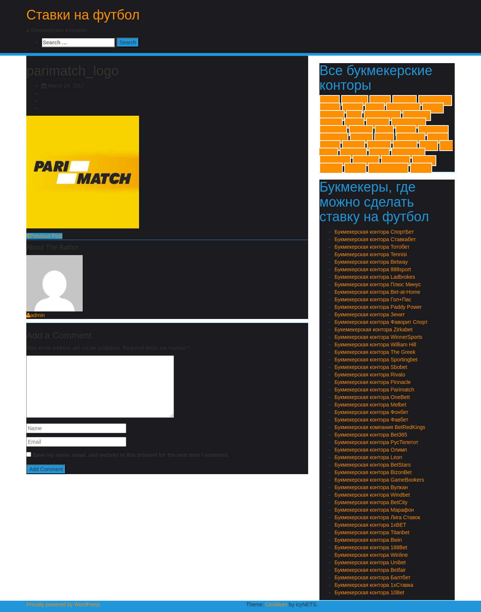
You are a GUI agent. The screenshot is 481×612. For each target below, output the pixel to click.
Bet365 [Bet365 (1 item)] (330, 108)
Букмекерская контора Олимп (370, 450)
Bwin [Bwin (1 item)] (354, 115)
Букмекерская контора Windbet (372, 495)
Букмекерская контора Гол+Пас (372, 299)
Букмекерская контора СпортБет (374, 232)
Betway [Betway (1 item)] (433, 108)
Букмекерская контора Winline (371, 555)
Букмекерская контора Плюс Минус (377, 284)
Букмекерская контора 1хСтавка (373, 585)
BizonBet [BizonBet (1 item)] (332, 115)
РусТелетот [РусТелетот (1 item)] (335, 160)
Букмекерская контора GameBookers (379, 480)
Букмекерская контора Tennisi (370, 254)
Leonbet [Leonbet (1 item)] (331, 123)
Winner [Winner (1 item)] (330, 145)
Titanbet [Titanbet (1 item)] (361, 138)
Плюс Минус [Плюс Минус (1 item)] (408, 153)
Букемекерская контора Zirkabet (373, 329)
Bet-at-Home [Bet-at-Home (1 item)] (435, 100)
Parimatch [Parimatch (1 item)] (333, 130)
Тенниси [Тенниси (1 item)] (424, 160)
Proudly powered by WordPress (63, 604)
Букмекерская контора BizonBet (372, 472)
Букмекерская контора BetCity (370, 502)
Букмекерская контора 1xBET (370, 525)
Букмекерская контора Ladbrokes (374, 277)
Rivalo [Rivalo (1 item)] (384, 130)
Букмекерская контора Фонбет (371, 412)
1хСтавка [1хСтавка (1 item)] (355, 100)
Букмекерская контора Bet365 (370, 435)
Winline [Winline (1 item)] (438, 138)
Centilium (276, 604)
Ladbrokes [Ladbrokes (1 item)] (416, 115)
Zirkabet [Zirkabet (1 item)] (354, 145)
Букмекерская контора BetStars (372, 465)
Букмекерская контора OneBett (372, 397)
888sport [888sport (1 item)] (404, 100)
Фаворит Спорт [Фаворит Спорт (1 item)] (388, 168)
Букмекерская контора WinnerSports (378, 337)
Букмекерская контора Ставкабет (375, 239)
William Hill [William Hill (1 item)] (410, 138)
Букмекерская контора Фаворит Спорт (381, 322)
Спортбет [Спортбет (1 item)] (366, 160)
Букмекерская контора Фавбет (371, 420)
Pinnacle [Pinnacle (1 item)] (361, 130)
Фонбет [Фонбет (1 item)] (421, 168)
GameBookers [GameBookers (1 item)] (382, 115)
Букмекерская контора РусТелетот (376, 442)
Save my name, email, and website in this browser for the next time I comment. (131, 455)
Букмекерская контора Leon (368, 457)
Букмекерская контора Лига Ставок (377, 517)
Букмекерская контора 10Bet (369, 592)
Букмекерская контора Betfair (370, 570)
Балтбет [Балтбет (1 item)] (379, 145)
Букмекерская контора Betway (371, 262)
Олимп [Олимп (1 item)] (379, 153)
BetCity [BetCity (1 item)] (353, 108)
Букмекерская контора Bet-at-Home (377, 292)
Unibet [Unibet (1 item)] (384, 138)
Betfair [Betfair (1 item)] (375, 108)
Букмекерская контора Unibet (370, 562)
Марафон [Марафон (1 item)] (353, 153)
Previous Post (44, 236)
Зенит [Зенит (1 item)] (428, 145)
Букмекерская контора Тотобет (372, 247)
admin (35, 315)
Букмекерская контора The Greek (374, 352)
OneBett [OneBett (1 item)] (378, 123)
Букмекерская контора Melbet (370, 405)
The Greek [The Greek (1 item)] (334, 138)
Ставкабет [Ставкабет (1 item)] (396, 160)
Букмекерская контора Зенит (369, 314)
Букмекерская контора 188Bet (370, 547)
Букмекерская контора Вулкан (371, 487)
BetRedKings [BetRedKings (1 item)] (403, 108)
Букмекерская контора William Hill (375, 345)
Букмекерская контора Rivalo (369, 375)
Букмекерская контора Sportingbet (375, 360)
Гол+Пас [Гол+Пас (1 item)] (405, 145)
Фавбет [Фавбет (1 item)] (355, 168)
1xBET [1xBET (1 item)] (329, 100)
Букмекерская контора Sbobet (370, 367)
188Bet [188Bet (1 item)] (380, 100)
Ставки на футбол (83, 15)
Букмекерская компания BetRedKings (379, 427)
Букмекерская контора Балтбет (372, 577)
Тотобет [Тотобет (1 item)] (331, 168)
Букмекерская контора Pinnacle (372, 382)
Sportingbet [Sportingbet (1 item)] (433, 130)
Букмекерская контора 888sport (372, 269)
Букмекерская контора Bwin (368, 540)
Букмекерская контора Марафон (374, 510)
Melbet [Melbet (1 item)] (354, 123)
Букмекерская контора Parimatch (374, 390)
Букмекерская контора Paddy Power (378, 307)
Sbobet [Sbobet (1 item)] (406, 130)
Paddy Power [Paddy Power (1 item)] (409, 123)
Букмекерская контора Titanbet (371, 532)
